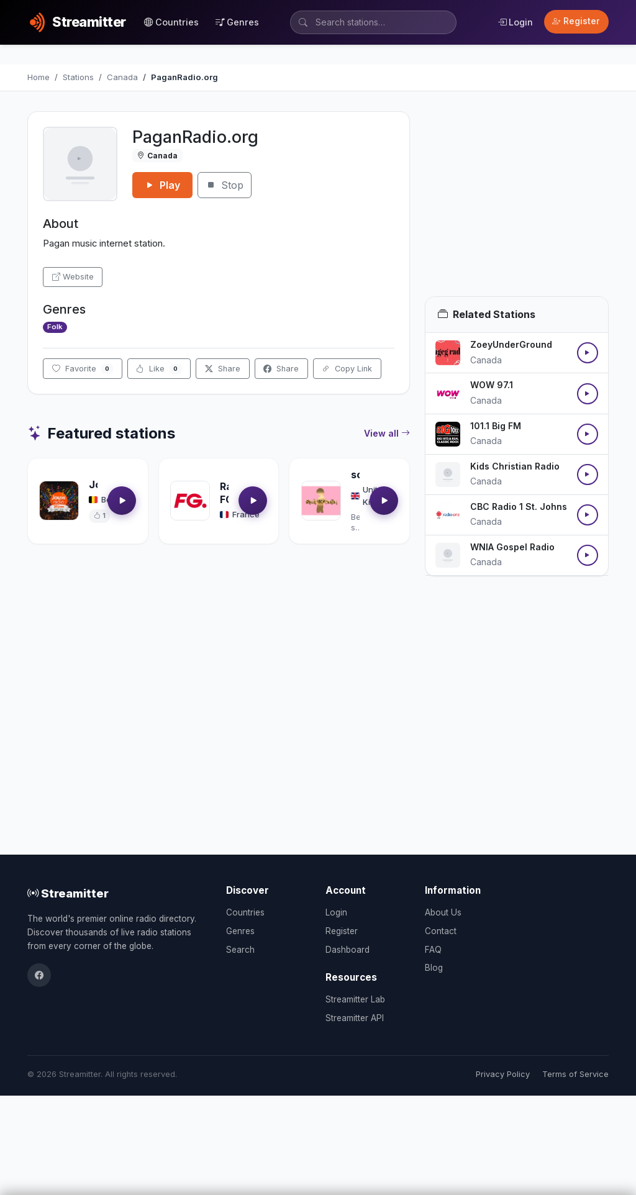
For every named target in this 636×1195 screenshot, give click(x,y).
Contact (441, 931)
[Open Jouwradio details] (59, 500)
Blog (434, 968)
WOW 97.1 (491, 384)
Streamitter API (354, 1018)
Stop (224, 185)
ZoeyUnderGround (511, 344)
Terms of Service (575, 1074)
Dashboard (347, 950)
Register (576, 21)
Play (162, 185)
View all (387, 433)
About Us (443, 912)
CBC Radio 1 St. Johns (518, 506)
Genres (237, 22)
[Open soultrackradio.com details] (321, 500)
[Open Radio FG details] (190, 500)
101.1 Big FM (495, 425)
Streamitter (68, 893)
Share (222, 368)
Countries (171, 22)
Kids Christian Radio (515, 466)
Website (73, 276)
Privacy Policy (503, 1074)
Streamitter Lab (355, 999)
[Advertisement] (517, 203)
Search (240, 950)
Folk (54, 326)
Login (515, 22)
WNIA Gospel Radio (512, 547)
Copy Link (347, 368)
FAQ (433, 950)
